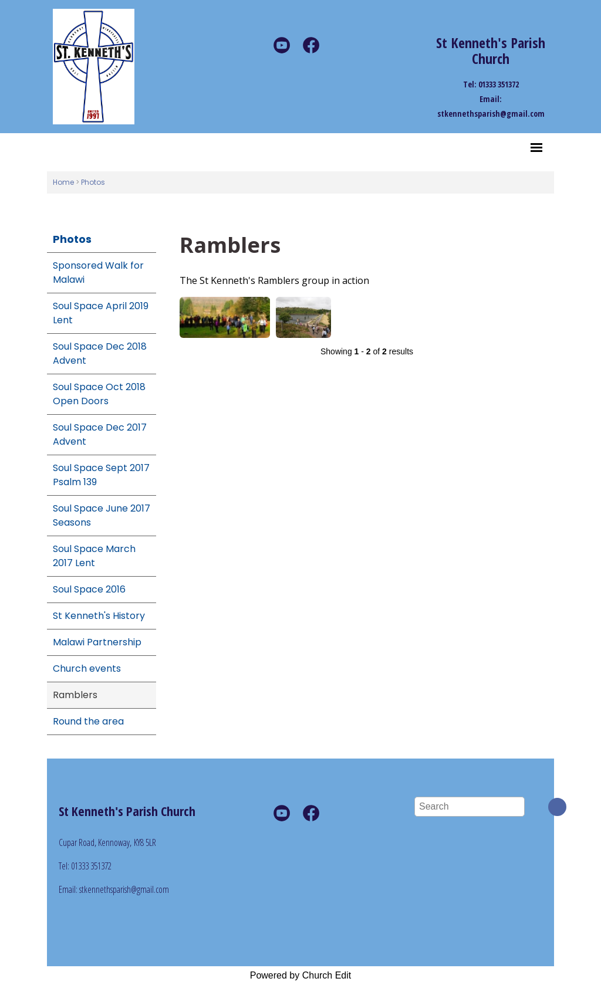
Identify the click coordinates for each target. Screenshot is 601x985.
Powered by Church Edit (301, 975)
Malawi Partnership (97, 642)
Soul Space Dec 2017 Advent (100, 434)
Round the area (88, 721)
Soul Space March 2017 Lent (94, 556)
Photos (93, 182)
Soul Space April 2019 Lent (100, 313)
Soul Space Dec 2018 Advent (100, 353)
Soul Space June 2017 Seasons (101, 515)
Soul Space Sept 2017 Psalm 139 (101, 475)
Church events (87, 668)
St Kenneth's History (99, 615)
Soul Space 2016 (89, 589)
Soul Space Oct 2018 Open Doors (99, 394)
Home (63, 182)
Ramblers (75, 695)
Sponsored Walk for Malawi (98, 272)
